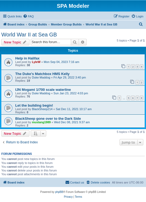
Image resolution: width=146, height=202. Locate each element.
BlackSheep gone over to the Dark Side (48, 119)
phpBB (59, 191)
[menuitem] (28, 16)
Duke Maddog (41, 77)
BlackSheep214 (42, 109)
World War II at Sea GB (29, 35)
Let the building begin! (34, 105)
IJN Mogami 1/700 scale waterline (43, 90)
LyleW (36, 61)
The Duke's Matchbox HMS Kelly (42, 74)
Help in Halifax (27, 58)
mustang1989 (41, 122)
